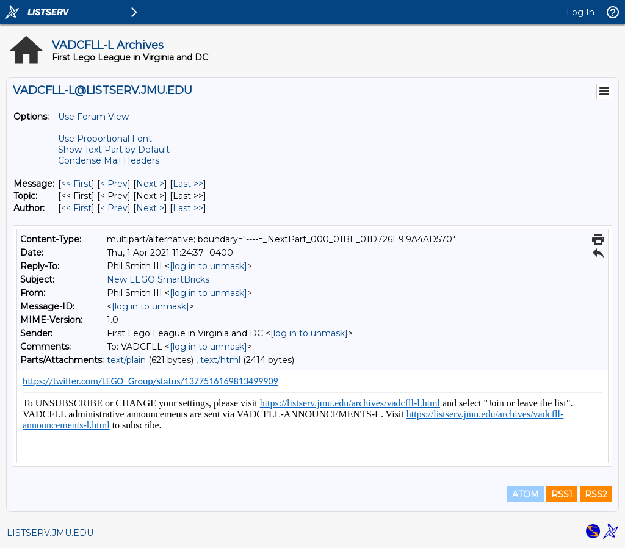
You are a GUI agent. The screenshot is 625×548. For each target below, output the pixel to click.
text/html (220, 360)
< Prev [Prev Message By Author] (114, 208)
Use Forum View (93, 116)
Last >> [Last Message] (188, 183)
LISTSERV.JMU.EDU (50, 532)
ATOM (525, 494)
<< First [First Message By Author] (76, 208)
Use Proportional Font (105, 138)
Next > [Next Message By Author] (150, 208)
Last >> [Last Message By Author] (188, 208)
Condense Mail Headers (108, 160)
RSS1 (562, 494)
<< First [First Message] (76, 183)
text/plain (126, 360)
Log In (580, 12)
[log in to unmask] (208, 266)
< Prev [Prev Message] (114, 183)
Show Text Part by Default (114, 149)
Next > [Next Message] (150, 183)
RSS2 (596, 494)
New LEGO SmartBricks (158, 279)
